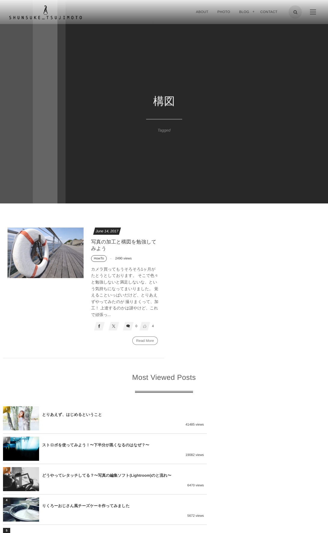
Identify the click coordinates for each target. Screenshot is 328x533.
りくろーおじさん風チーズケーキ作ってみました (247, 446)
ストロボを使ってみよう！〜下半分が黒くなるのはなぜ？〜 (256, 415)
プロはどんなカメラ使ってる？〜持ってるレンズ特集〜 (91, 476)
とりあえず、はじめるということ (72, 415)
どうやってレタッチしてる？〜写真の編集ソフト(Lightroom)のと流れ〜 (100, 446)
